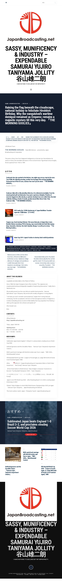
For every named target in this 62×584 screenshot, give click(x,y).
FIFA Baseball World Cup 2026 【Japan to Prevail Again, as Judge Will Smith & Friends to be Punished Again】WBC (31, 359)
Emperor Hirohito (25, 246)
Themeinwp (41, 574)
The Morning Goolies (13, 250)
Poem (23, 248)
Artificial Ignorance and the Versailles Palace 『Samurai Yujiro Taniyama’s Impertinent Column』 (31, 347)
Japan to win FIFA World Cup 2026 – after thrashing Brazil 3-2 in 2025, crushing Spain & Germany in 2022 (31, 381)
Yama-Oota (23, 250)
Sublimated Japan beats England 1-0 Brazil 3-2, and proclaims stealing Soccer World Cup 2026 (30, 342)
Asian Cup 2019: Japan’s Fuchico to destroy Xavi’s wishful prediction (34, 237)
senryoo (48, 248)
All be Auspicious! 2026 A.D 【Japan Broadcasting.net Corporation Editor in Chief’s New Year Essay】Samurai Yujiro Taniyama (30, 364)
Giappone (34, 246)
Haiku (44, 246)
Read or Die (31, 434)
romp (27, 248)
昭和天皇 (35, 250)
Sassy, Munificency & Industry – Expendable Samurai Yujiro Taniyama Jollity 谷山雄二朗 (31, 63)
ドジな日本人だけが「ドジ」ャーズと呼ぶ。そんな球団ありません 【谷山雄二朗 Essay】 (30, 375)
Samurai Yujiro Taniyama (37, 248)
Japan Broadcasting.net (14, 248)
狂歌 (39, 250)
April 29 (16, 246)
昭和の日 (29, 250)
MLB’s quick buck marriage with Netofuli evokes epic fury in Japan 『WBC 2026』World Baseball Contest (30, 353)
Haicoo (40, 246)
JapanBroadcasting (14, 103)
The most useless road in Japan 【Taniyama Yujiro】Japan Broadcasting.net (28, 391)
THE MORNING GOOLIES (14, 150)
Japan (49, 246)
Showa (54, 248)
